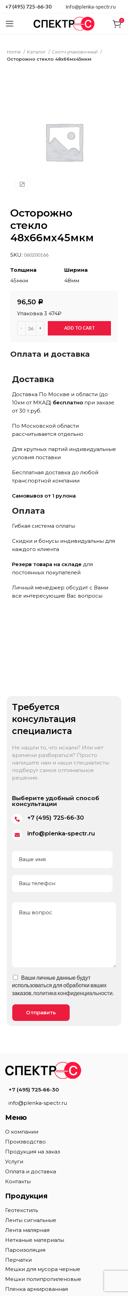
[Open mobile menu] (9, 23)
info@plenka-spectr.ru (91, 6)
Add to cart (79, 328)
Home (14, 51)
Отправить (41, 1012)
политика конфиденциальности (73, 993)
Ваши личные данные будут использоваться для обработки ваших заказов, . (63, 985)
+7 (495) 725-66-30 (28, 6)
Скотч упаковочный (75, 51)
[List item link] (64, 1090)
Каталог (37, 51)
